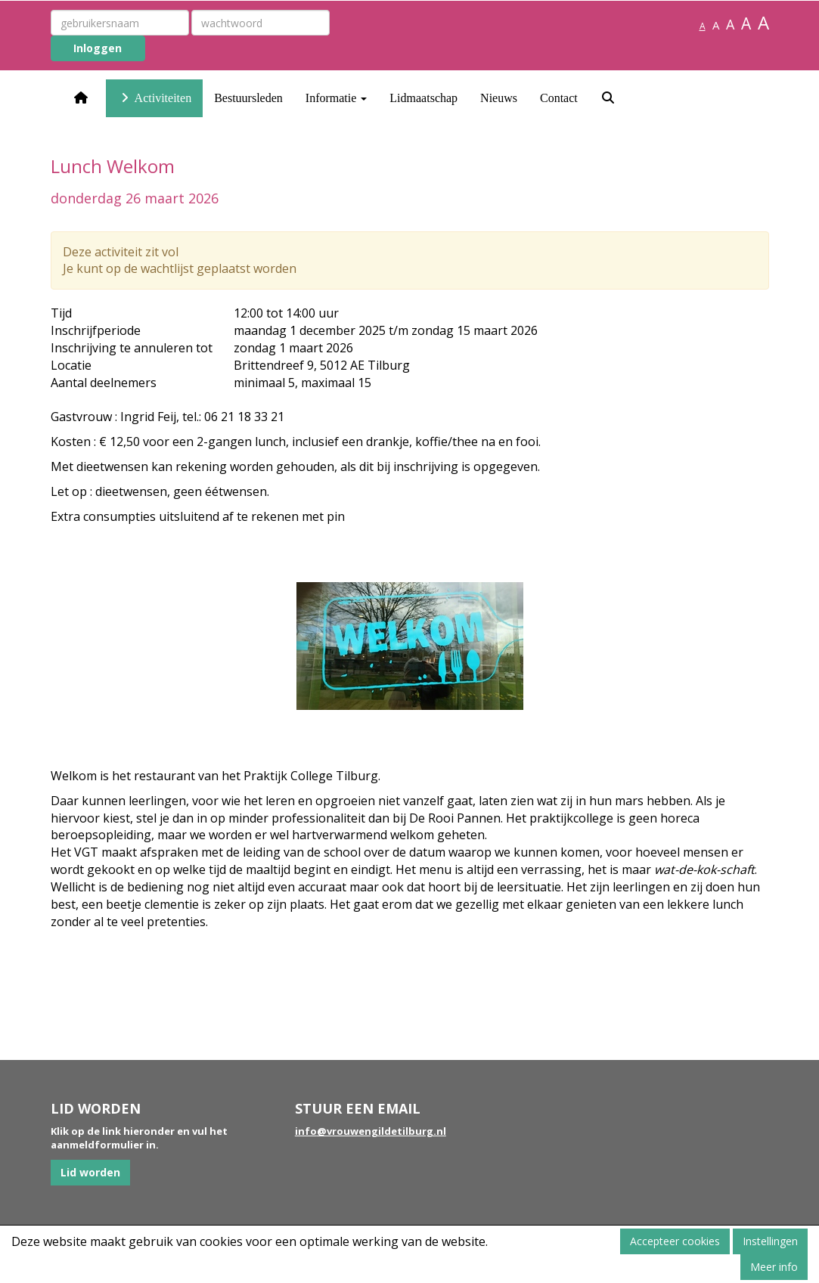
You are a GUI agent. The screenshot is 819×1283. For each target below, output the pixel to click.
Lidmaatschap (423, 97)
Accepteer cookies (675, 1241)
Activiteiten (154, 97)
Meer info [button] (774, 1267)
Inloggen (97, 48)
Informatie (337, 97)
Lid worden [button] (90, 1172)
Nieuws (498, 97)
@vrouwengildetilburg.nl (370, 1131)
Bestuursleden (248, 97)
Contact (559, 97)
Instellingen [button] (770, 1241)
